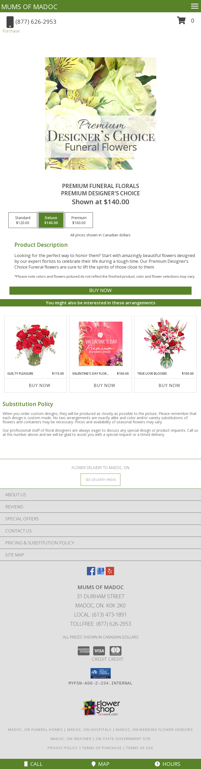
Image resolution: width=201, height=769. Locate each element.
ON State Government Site (123, 738)
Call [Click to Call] (33, 763)
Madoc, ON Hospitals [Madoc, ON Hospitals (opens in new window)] (89, 729)
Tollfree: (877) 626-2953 (100, 623)
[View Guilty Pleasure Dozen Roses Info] (36, 343)
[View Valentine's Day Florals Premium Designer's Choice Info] (100, 343)
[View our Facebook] (91, 574)
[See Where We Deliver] (100, 479)
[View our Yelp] (110, 574)
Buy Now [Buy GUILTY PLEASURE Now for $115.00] (40, 385)
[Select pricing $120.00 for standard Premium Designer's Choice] (23, 220)
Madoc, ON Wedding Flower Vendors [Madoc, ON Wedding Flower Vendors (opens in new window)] (154, 729)
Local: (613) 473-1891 (100, 614)
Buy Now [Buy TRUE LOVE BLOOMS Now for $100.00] (169, 385)
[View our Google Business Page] (100, 574)
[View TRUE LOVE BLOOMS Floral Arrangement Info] (165, 343)
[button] (185, 22)
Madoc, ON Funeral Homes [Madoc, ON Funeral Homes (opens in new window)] (35, 729)
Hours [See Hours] (167, 763)
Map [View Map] (100, 763)
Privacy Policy (63, 747)
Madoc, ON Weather (71, 738)
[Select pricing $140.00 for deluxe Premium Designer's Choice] (51, 220)
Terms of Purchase (102, 747)
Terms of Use (139, 747)
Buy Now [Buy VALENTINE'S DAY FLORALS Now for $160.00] (104, 385)
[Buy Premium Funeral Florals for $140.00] (100, 291)
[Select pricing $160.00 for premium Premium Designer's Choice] (79, 220)
